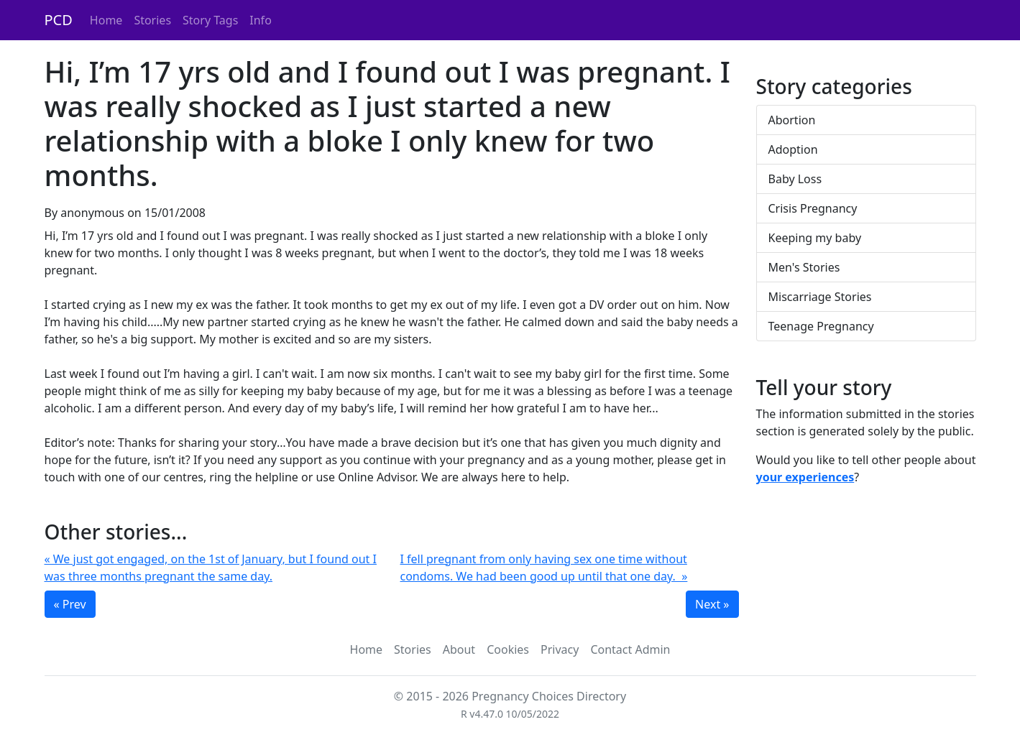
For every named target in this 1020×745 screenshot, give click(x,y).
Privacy (560, 649)
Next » (712, 604)
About (459, 649)
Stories (152, 20)
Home (106, 20)
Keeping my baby (815, 238)
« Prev (70, 604)
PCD (59, 19)
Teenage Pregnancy (821, 326)
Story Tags (210, 20)
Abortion (792, 120)
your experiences (805, 477)
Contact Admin (630, 649)
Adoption (793, 149)
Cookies (508, 649)
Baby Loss (795, 179)
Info (260, 20)
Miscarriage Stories (820, 297)
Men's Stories (804, 267)
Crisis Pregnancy (813, 208)
